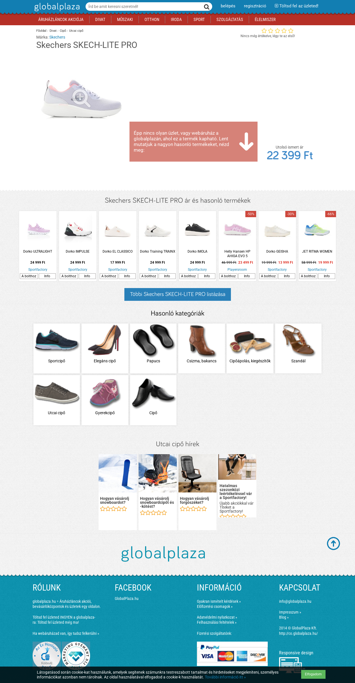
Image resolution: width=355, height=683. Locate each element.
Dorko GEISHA (277, 251)
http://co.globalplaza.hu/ (298, 633)
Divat (53, 31)
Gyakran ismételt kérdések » (219, 601)
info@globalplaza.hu (295, 601)
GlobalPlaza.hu (127, 598)
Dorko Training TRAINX (157, 251)
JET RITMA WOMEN (317, 251)
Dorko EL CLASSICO (118, 251)
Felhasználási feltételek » (217, 622)
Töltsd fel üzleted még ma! (58, 622)
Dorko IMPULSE (78, 251)
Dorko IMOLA (197, 251)
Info (47, 276)
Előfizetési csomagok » (215, 606)
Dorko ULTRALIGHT (37, 251)
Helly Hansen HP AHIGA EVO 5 (237, 253)
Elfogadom (313, 674)
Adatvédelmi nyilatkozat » (217, 617)
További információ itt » (225, 677)
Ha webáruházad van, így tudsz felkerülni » (66, 633)
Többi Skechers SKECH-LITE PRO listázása (177, 294)
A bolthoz (29, 276)
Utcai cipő (76, 31)
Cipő (63, 31)
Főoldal (41, 31)
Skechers (57, 37)
